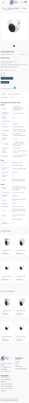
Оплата (17, 364)
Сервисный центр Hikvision (21, 368)
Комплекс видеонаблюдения (7, 386)
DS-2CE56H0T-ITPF (20, 250)
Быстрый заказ (5, 82)
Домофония (3, 381)
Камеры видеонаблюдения (13, 8)
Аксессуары (3, 390)
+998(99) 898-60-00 (6, 367)
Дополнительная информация (14, 94)
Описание (4, 94)
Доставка (17, 361)
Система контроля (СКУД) (6, 388)
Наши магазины (5, 97)
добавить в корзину (7, 78)
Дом (3, 8)
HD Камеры (24, 8)
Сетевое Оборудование (6, 379)
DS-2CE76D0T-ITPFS (6, 250)
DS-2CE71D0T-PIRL (8, 9)
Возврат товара (18, 366)
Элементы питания (5, 377)
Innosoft (16, 400)
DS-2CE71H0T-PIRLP (6, 276)
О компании (17, 359)
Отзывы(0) (12, 97)
